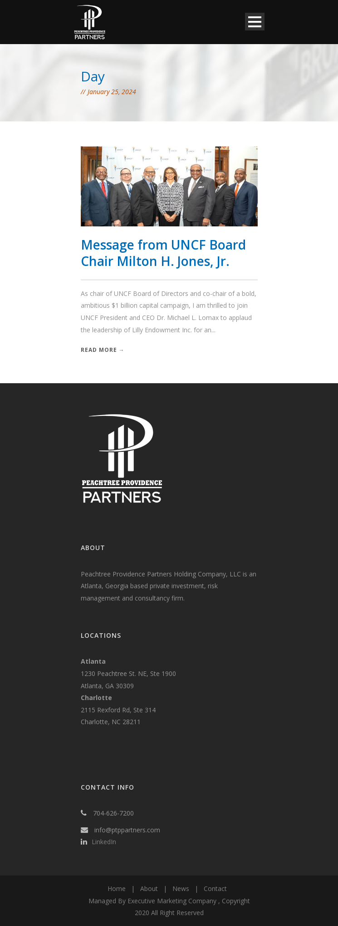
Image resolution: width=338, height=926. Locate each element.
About (149, 888)
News (180, 888)
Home (117, 888)
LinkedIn (104, 841)
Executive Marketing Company (171, 900)
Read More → (103, 350)
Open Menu (255, 21)
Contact (215, 888)
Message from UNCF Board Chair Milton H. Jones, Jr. (163, 253)
